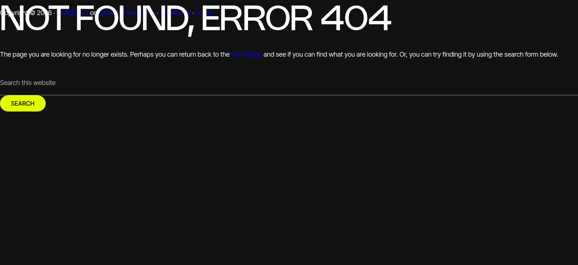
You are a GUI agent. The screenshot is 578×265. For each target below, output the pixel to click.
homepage (246, 54)
